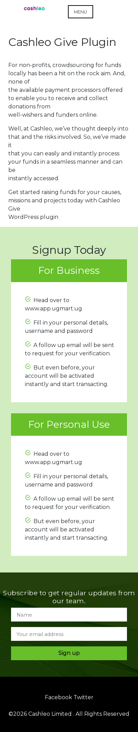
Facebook (58, 697)
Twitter (83, 697)
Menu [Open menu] (80, 12)
